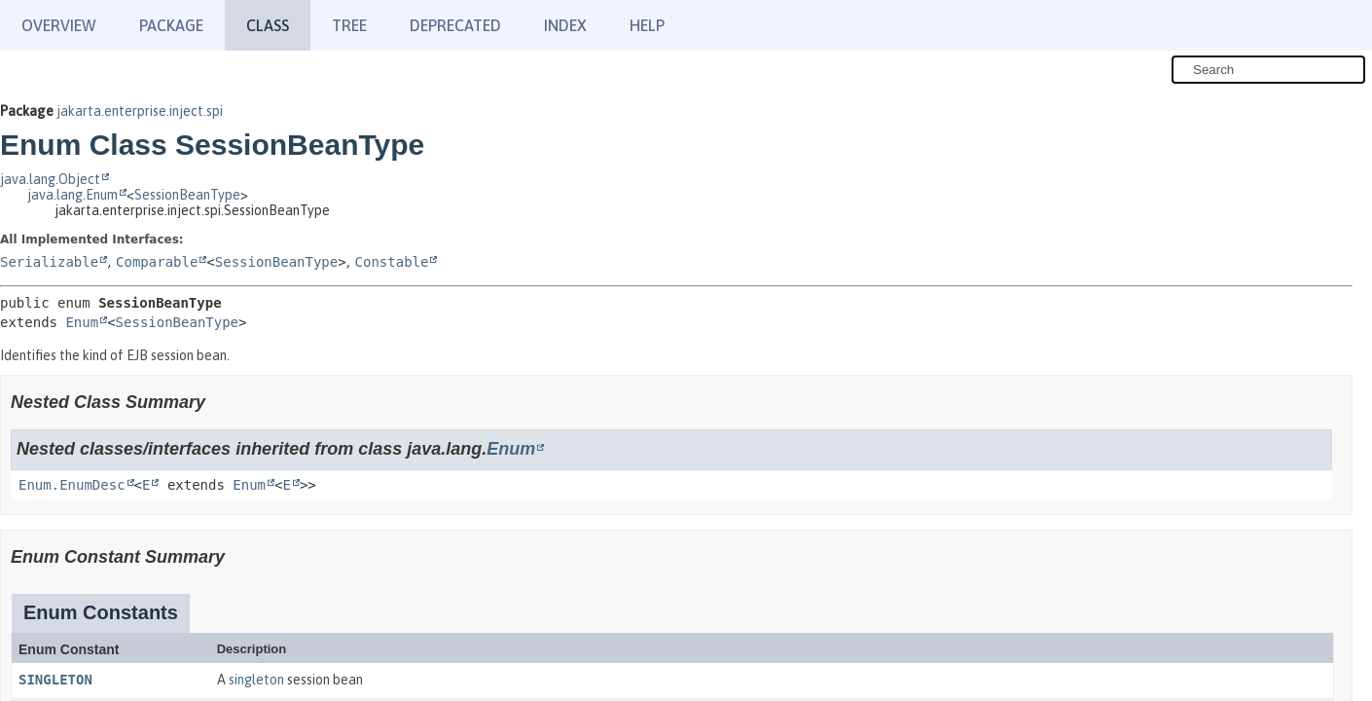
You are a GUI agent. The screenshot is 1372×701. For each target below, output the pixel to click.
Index (565, 25)
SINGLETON (55, 679)
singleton (256, 679)
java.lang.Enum (72, 195)
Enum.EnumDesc (72, 485)
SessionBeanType (187, 195)
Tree (349, 25)
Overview (58, 25)
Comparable (157, 262)
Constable (392, 262)
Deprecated (455, 25)
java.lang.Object (50, 179)
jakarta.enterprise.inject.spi (139, 111)
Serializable (49, 262)
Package (171, 25)
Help (647, 25)
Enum (81, 322)
